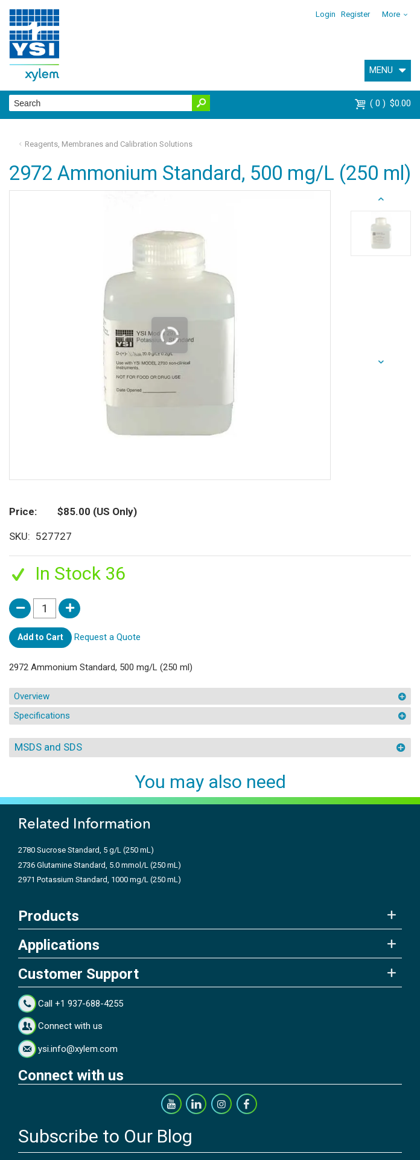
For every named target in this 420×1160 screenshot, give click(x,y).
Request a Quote (107, 637)
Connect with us (70, 1026)
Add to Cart (40, 637)
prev (381, 362)
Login (326, 14)
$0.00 (390, 103)
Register (355, 14)
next (381, 199)
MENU (381, 70)
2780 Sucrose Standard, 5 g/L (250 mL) (86, 849)
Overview (31, 696)
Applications (59, 945)
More (391, 14)
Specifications (42, 715)
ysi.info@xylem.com (78, 1048)
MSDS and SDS (48, 747)
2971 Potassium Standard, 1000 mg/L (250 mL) (99, 879)
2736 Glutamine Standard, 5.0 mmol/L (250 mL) (99, 865)
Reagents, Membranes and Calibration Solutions (108, 144)
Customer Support (78, 974)
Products (48, 916)
